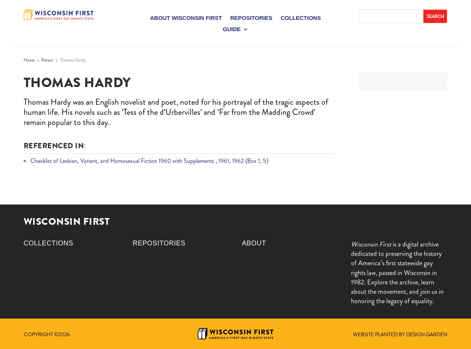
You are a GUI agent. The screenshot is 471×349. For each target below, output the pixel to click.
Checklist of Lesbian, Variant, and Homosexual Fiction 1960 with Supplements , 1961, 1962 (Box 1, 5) (149, 160)
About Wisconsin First (186, 18)
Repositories (251, 18)
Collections (300, 18)
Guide (232, 29)
